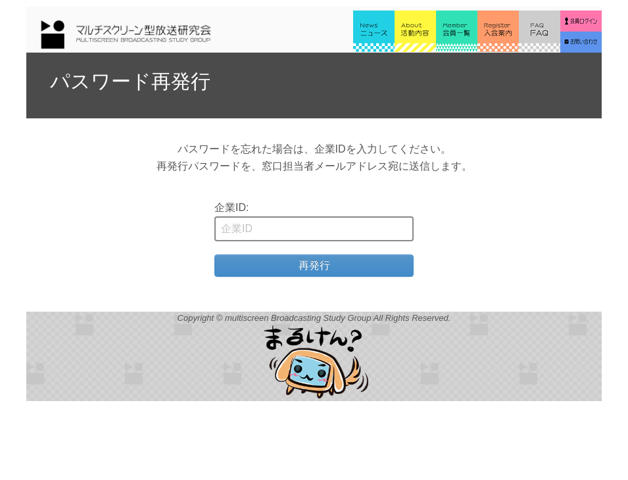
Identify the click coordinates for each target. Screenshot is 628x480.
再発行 (314, 265)
